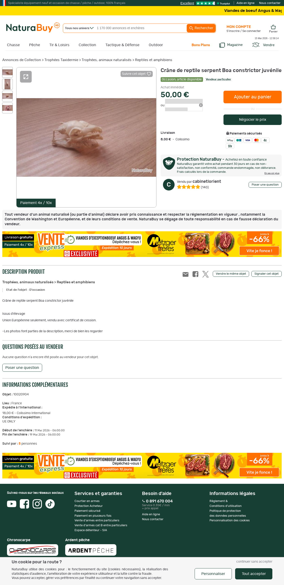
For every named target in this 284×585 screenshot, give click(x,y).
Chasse (13, 45)
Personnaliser (213, 574)
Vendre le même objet (231, 273)
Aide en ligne (245, 3)
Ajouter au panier (252, 97)
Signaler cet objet (266, 273)
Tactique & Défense (122, 45)
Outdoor (156, 45)
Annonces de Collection (21, 60)
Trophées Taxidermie (61, 60)
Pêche (34, 45)
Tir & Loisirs (59, 45)
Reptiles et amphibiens (153, 60)
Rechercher (201, 28)
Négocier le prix (252, 119)
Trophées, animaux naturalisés (107, 60)
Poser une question (265, 184)
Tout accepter (254, 574)
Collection (87, 45)
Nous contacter (270, 3)
